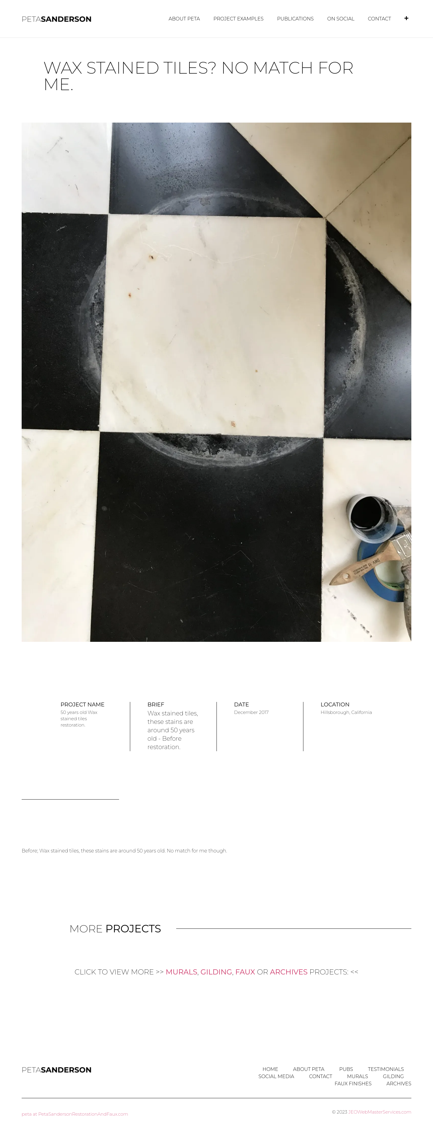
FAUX (245, 971)
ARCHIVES (289, 971)
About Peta (184, 19)
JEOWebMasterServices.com (380, 1111)
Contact (379, 19)
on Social (340, 19)
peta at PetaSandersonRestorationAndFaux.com (75, 1114)
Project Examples (238, 19)
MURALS (181, 971)
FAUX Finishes (352, 1083)
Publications (295, 19)
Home (270, 1069)
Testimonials (386, 1069)
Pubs (346, 1069)
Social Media (275, 1076)
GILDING (216, 971)
